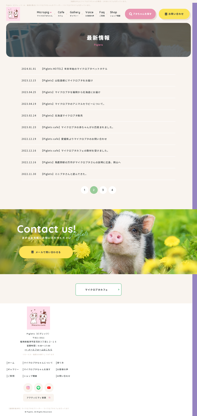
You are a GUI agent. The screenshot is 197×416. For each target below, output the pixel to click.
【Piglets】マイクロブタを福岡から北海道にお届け (71, 92)
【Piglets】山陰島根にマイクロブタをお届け (67, 80)
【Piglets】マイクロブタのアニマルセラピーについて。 (73, 103)
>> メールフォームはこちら (38, 349)
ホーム (11, 363)
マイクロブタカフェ (96, 289)
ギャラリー (75, 14)
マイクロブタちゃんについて (38, 363)
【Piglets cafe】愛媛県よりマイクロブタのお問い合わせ (74, 138)
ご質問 (102, 14)
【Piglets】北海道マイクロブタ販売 (62, 115)
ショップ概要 (115, 14)
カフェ (61, 14)
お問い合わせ (63, 376)
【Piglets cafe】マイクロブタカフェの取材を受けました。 (75, 150)
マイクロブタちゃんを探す (37, 369)
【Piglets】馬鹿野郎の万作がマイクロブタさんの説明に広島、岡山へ (81, 162)
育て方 (60, 363)
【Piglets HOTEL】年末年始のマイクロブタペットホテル (74, 68)
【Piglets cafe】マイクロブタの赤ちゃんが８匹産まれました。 (78, 127)
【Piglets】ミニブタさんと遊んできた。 (64, 174)
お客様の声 (89, 14)
